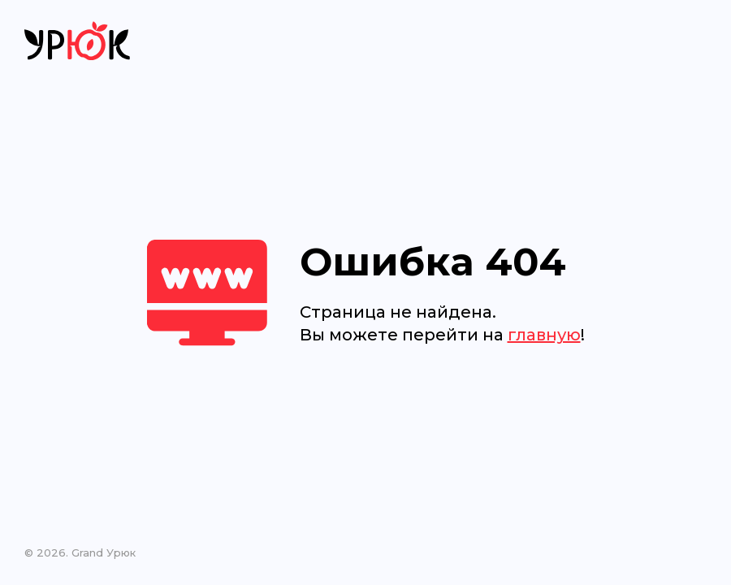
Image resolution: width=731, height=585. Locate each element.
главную (544, 334)
